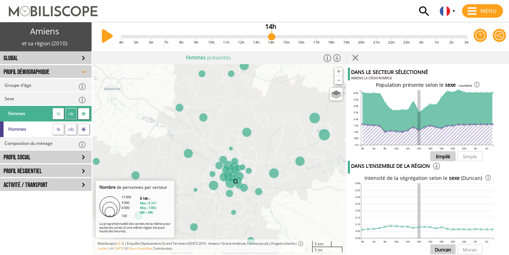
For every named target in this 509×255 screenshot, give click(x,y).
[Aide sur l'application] (480, 36)
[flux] (83, 113)
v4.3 (120, 243)
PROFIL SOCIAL (17, 157)
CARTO (119, 248)
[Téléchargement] (436, 167)
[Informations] (327, 57)
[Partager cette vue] (499, 36)
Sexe (45, 100)
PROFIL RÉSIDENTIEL (23, 171)
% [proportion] (58, 113)
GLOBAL (11, 58)
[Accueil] (49, 8)
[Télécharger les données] (337, 57)
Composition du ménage (45, 144)
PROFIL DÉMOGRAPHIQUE (26, 72)
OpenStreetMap (140, 248)
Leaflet (102, 248)
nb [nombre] (71, 113)
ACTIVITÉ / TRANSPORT (26, 185)
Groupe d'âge (45, 86)
